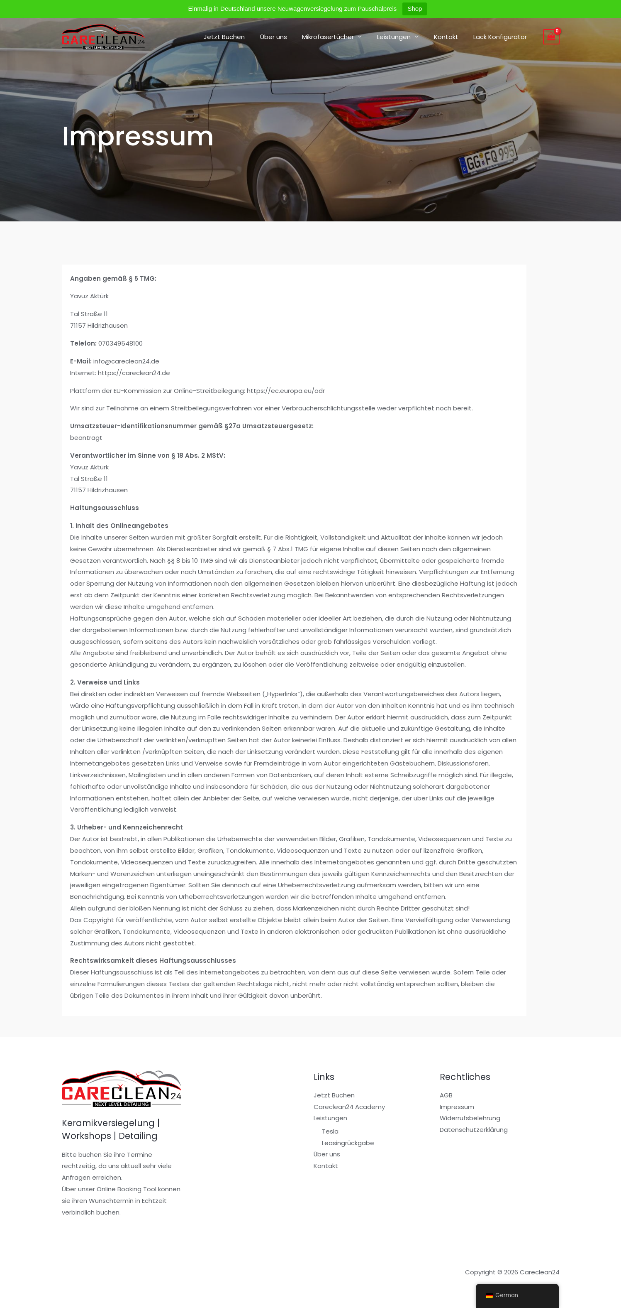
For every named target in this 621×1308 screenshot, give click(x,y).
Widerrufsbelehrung (470, 1118)
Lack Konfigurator (501, 36)
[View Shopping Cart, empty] (551, 37)
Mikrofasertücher (338, 36)
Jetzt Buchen (239, 36)
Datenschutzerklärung (474, 1130)
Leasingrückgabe (348, 1143)
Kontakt (450, 36)
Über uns (286, 36)
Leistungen (401, 36)
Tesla (330, 1131)
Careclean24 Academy (349, 1106)
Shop (414, 8)
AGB (446, 1095)
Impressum (457, 1106)
